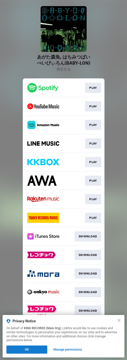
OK (27, 349)
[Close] (119, 320)
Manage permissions (67, 349)
